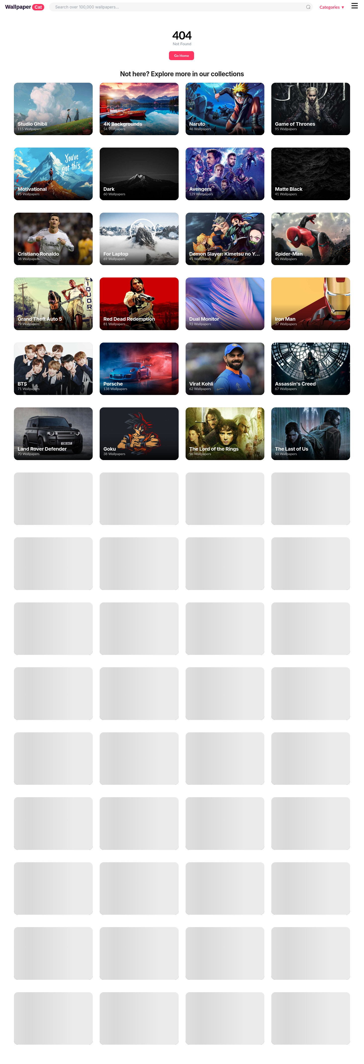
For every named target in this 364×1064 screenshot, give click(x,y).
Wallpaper (24, 7)
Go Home (181, 55)
